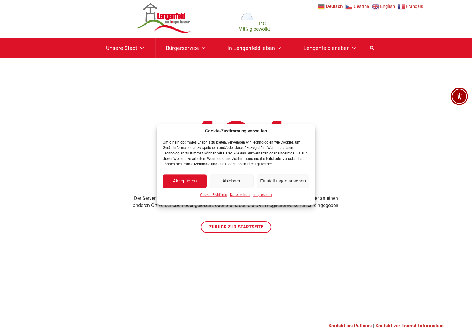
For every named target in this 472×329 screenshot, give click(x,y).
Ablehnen (231, 183)
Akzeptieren (185, 183)
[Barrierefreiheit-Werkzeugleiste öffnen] (459, 96)
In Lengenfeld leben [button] (255, 48)
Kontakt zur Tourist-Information (409, 326)
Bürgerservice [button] (186, 48)
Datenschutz (240, 197)
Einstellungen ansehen (283, 183)
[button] (372, 48)
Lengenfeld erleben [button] (330, 48)
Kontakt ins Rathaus (350, 326)
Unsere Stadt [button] (125, 48)
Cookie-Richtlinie (213, 197)
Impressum (262, 197)
